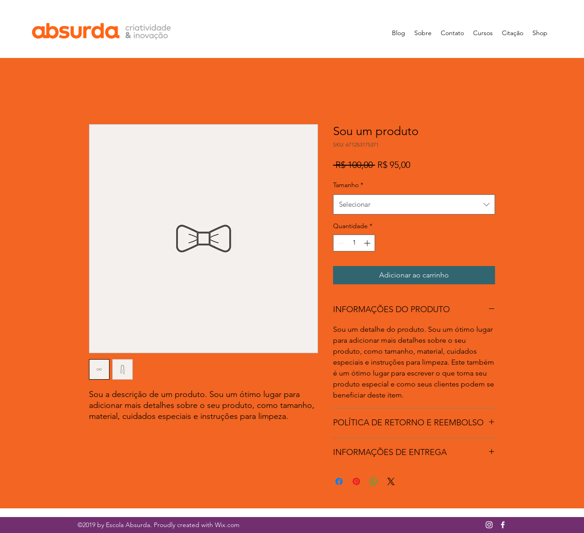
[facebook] (502, 524)
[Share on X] (391, 481)
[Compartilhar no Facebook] (339, 481)
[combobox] (414, 204)
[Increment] (368, 243)
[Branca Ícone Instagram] (489, 524)
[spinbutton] (354, 243)
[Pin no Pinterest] (356, 481)
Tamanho (348, 185)
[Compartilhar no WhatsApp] (373, 481)
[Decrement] (340, 243)
